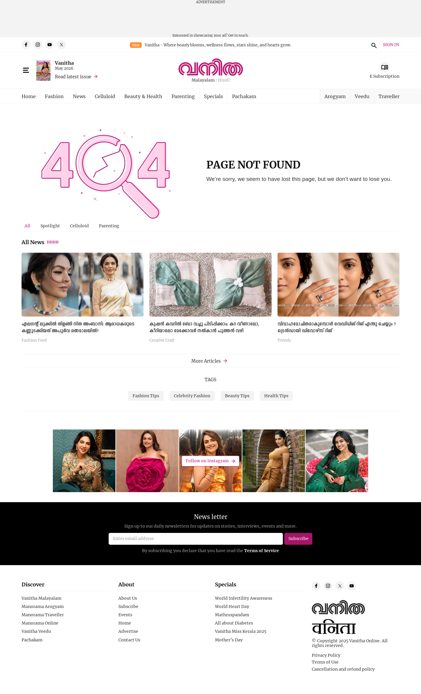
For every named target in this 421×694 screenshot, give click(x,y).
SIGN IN (391, 44)
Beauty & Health (143, 96)
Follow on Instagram (207, 461)
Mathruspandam (232, 614)
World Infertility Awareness (243, 598)
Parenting (183, 96)
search (373, 44)
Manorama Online (40, 623)
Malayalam (203, 80)
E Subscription (384, 76)
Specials (213, 96)
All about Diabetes (234, 623)
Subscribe (128, 606)
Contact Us (129, 640)
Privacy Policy (326, 655)
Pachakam (244, 96)
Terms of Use (325, 662)
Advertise (128, 631)
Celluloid (105, 96)
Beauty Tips (237, 395)
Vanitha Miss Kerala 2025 (240, 631)
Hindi (224, 80)
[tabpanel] (210, 300)
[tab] (27, 225)
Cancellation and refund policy (343, 669)
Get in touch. (238, 35)
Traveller (388, 96)
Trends (284, 340)
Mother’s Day (229, 640)
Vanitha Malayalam (41, 598)
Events (125, 614)
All (27, 225)
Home (29, 96)
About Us (127, 598)
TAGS (210, 379)
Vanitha (64, 63)
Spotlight (50, 225)
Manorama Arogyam (43, 606)
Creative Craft (161, 340)
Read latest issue (73, 77)
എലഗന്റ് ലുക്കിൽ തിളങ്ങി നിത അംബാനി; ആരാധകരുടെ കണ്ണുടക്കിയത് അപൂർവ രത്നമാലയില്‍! (78, 327)
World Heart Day (232, 606)
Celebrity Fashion (192, 395)
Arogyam (335, 96)
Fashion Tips (146, 395)
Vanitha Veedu (36, 631)
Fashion (54, 96)
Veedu (362, 96)
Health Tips (276, 395)
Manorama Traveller (43, 614)
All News (40, 242)
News (79, 96)
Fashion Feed (34, 340)
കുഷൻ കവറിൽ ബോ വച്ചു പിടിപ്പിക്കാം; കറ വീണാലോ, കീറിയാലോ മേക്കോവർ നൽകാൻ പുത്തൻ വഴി (204, 327)
